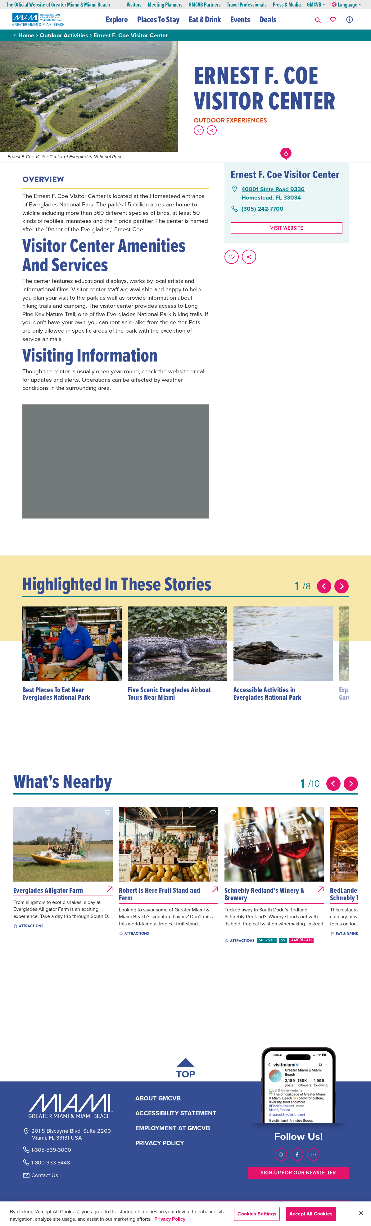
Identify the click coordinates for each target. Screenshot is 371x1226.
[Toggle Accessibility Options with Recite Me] (350, 19)
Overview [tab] (43, 179)
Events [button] (240, 19)
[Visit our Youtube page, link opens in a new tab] (313, 1154)
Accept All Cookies (311, 1213)
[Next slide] (341, 586)
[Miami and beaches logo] (70, 1106)
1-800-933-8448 (50, 1162)
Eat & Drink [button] (205, 19)
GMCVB (316, 5)
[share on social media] (212, 130)
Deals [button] (268, 19)
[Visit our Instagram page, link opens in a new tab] (281, 1154)
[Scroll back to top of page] (185, 1069)
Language (347, 5)
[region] (185, 1213)
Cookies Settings (257, 1213)
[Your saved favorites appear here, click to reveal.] (333, 19)
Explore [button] (117, 19)
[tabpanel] (115, 292)
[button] (317, 19)
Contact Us (44, 1175)
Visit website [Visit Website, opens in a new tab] (286, 228)
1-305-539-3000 (51, 1149)
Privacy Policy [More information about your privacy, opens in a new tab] (169, 1219)
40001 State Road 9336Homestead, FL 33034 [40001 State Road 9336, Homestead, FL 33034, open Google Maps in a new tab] (273, 193)
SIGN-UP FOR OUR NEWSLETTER (298, 1172)
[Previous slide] (324, 586)
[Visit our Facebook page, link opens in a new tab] (297, 1154)
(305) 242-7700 (262, 209)
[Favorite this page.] (199, 130)
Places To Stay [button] (158, 19)
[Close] (361, 1213)
